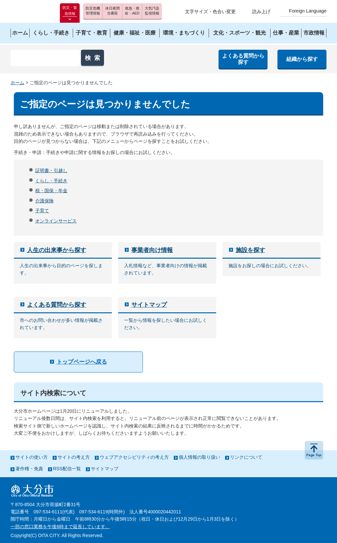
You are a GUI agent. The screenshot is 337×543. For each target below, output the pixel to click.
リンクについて (246, 457)
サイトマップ (149, 304)
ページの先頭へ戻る (314, 450)
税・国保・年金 (51, 190)
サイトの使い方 (31, 457)
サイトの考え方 (74, 457)
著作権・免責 (29, 468)
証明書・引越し (51, 170)
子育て (42, 210)
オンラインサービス (56, 220)
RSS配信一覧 (67, 468)
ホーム (17, 82)
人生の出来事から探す (56, 250)
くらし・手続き (51, 180)
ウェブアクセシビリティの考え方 (134, 457)
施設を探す (250, 250)
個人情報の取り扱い (199, 457)
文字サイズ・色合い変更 (210, 11)
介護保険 (44, 200)
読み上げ (261, 11)
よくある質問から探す (56, 304)
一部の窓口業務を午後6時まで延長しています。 (60, 526)
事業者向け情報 (152, 250)
